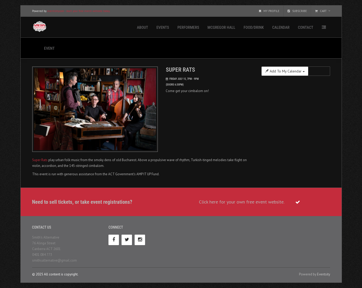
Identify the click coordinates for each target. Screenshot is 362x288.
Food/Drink (254, 27)
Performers (188, 27)
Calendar (280, 27)
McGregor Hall (221, 27)
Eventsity (323, 274)
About (142, 27)
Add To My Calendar (285, 71)
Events (162, 27)
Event (49, 48)
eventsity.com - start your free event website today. (78, 11)
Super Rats (40, 160)
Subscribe (297, 11)
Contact (305, 27)
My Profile (269, 11)
